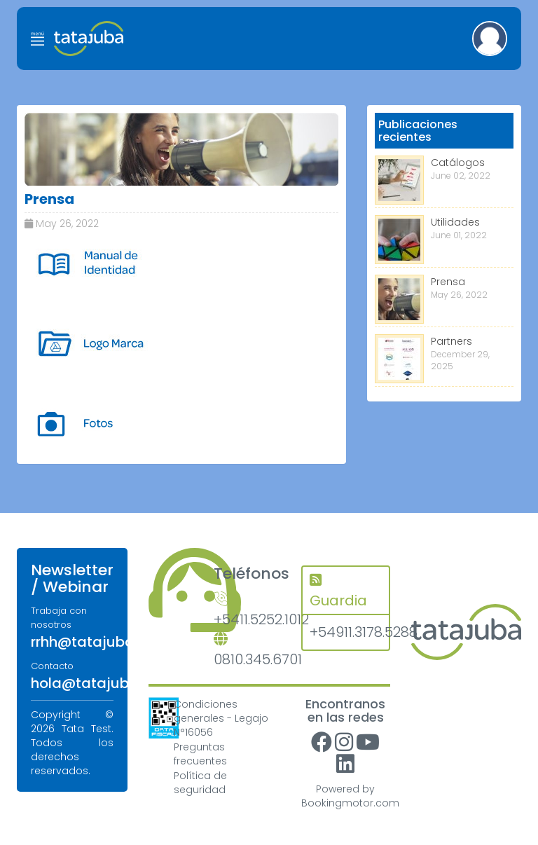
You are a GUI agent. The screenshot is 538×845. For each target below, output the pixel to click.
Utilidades (455, 222)
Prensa (448, 282)
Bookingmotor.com (350, 803)
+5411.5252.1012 (247, 610)
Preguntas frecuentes (200, 754)
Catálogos (458, 163)
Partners (451, 341)
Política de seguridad (200, 783)
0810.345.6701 (247, 650)
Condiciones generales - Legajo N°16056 (221, 718)
